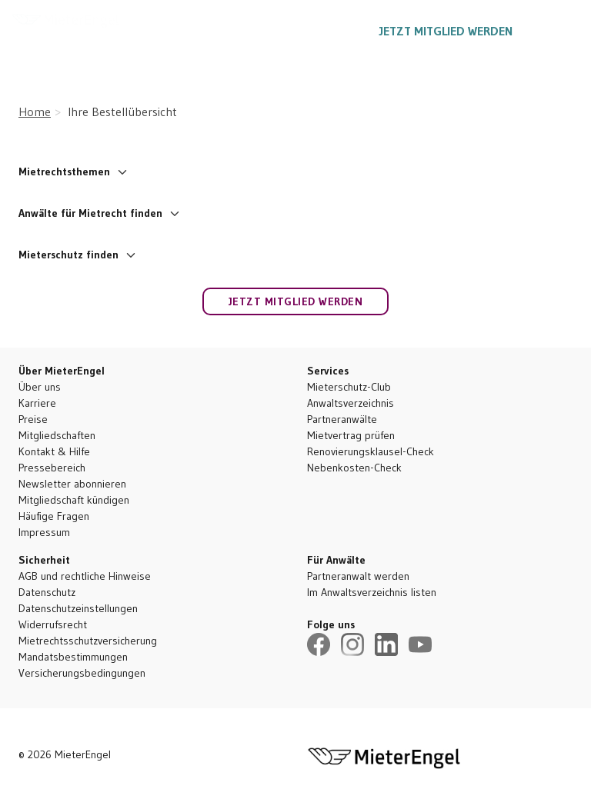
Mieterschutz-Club (349, 387)
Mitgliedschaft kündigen (73, 500)
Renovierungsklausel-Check (370, 451)
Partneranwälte (342, 419)
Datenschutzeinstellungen (78, 608)
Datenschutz (46, 592)
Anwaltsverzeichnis (350, 403)
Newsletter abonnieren (72, 484)
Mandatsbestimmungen (73, 657)
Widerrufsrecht (52, 624)
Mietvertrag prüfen (351, 435)
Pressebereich (51, 467)
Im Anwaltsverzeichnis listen (371, 592)
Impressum (44, 532)
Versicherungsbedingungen (81, 673)
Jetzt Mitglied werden (446, 30)
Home (34, 111)
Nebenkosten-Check (354, 467)
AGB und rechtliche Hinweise (84, 576)
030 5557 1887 (319, 30)
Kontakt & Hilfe (54, 451)
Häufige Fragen (53, 516)
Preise (33, 419)
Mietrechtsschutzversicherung (87, 641)
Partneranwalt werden (358, 576)
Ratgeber (229, 30)
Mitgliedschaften (56, 435)
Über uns (39, 387)
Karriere (37, 403)
